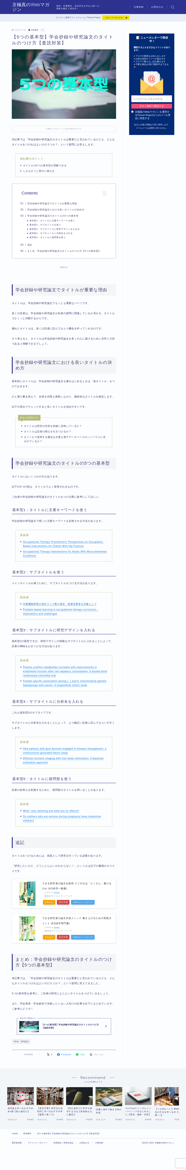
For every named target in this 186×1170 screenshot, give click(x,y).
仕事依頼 (139, 7)
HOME (15, 1144)
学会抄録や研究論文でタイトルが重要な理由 (53, 204)
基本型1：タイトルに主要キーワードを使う (53, 221)
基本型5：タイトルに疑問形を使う (49, 238)
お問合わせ (157, 7)
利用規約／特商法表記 (64, 1153)
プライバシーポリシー (38, 1153)
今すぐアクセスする (114, 18)
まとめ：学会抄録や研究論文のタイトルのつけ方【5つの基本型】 (65, 251)
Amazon (50, 903)
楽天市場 (66, 903)
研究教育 (34, 31)
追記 (31, 245)
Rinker (57, 893)
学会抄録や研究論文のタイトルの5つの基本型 (54, 216)
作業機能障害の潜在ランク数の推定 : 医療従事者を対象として (60, 605)
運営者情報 (17, 1153)
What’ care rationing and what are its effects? (52, 811)
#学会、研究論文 (21, 1044)
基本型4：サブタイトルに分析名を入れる (52, 234)
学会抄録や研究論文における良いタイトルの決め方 (57, 210)
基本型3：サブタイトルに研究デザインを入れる (56, 229)
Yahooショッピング (88, 903)
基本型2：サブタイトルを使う (46, 225)
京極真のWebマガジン (36, 7)
